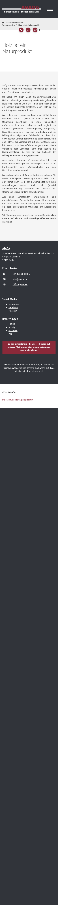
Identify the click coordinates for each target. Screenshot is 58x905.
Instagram (14, 304)
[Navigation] (50, 9)
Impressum (28, 400)
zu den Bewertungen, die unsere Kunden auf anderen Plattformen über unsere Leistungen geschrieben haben (29, 347)
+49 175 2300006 (21, 274)
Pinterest (13, 311)
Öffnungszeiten (20, 284)
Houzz (12, 324)
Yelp (11, 334)
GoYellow (13, 330)
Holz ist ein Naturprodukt (28, 25)
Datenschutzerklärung (12, 400)
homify (12, 327)
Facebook (13, 307)
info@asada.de (20, 279)
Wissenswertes (8, 25)
